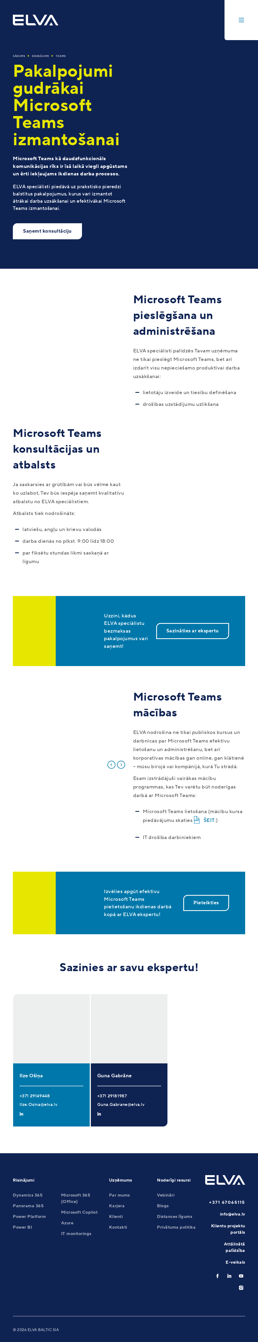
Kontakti (118, 1227)
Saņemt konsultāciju (47, 231)
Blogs (163, 1206)
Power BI (22, 1227)
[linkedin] (229, 1276)
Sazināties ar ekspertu (192, 631)
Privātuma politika (176, 1227)
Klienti (116, 1216)
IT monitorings (76, 1233)
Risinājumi (40, 56)
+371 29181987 (112, 1096)
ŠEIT (209, 820)
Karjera (117, 1206)
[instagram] (241, 1288)
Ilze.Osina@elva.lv (39, 1104)
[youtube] (241, 1276)
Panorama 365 (28, 1206)
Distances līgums (174, 1216)
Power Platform (29, 1216)
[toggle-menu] (241, 20)
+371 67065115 (227, 1202)
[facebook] (218, 1276)
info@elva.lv (232, 1214)
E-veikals (235, 1262)
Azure (67, 1223)
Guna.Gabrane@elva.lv (121, 1104)
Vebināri (165, 1195)
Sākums (19, 56)
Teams (61, 56)
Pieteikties (206, 903)
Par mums (119, 1195)
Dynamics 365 (28, 1195)
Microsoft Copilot (79, 1212)
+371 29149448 (35, 1096)
